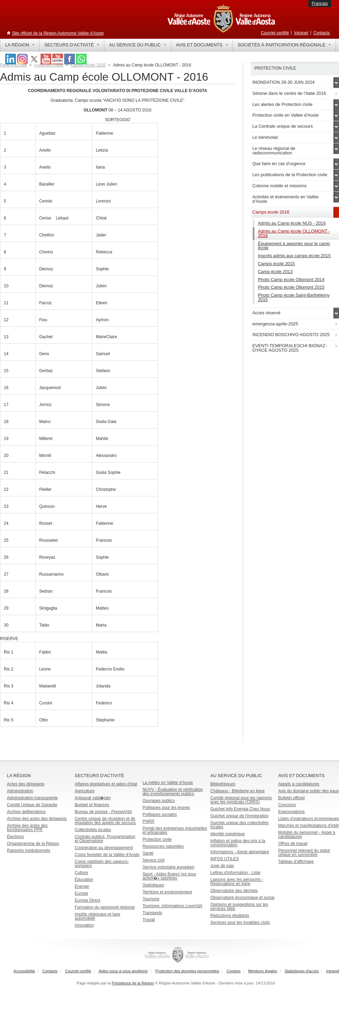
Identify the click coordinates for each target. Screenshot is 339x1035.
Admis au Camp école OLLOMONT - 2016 (294, 233)
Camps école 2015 (276, 263)
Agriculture (85, 791)
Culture (81, 872)
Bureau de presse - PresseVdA (103, 811)
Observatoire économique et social (242, 897)
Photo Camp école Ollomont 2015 (291, 287)
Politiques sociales (159, 814)
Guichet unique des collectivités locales (239, 824)
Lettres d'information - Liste (235, 872)
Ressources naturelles (163, 846)
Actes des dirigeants (25, 784)
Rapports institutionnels (28, 850)
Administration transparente (32, 797)
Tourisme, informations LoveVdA (172, 905)
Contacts (321, 32)
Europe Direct (87, 900)
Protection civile (48, 65)
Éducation (84, 879)
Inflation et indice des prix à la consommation (237, 842)
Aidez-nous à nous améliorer (123, 971)
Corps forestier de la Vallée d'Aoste (107, 854)
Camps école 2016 (88, 65)
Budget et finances (92, 804)
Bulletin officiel (291, 797)
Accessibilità (24, 971)
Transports (152, 912)
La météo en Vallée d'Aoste (167, 782)
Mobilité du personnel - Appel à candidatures (306, 834)
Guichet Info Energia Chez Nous (240, 809)
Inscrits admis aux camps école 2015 (294, 255)
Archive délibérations (26, 811)
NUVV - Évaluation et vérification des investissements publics (172, 791)
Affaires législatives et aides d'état (106, 784)
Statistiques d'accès (302, 971)
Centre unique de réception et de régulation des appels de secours (105, 820)
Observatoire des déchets (234, 890)
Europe (81, 893)
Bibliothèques (222, 784)
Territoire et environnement (167, 892)
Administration (20, 791)
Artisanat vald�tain (93, 797)
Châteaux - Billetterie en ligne (237, 791)
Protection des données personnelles (187, 971)
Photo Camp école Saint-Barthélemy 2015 (294, 297)
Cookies (234, 971)
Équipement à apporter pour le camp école (294, 246)
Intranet (301, 32)
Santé (147, 853)
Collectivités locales (93, 829)
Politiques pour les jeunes (166, 807)
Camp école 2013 (275, 271)
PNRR (148, 821)
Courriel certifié (275, 32)
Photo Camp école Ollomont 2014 (291, 279)
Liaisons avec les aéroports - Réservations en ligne (236, 881)
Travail (148, 919)
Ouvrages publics (158, 800)
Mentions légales (262, 971)
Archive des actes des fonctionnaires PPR (27, 827)
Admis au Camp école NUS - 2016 (292, 223)
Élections (15, 836)
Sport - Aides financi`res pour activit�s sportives (169, 876)
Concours (287, 804)
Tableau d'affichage (296, 861)
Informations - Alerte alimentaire (239, 851)
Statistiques (153, 885)
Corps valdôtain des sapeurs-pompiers (102, 863)
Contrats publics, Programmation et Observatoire (105, 838)
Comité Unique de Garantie (32, 804)
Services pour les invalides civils (240, 922)
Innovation (84, 925)
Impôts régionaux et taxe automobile (97, 916)
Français (320, 3)
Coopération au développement (104, 847)
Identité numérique (227, 833)
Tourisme (150, 899)
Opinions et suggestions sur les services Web (239, 906)
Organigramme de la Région (33, 843)
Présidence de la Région (133, 983)
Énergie (82, 886)
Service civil (153, 860)
